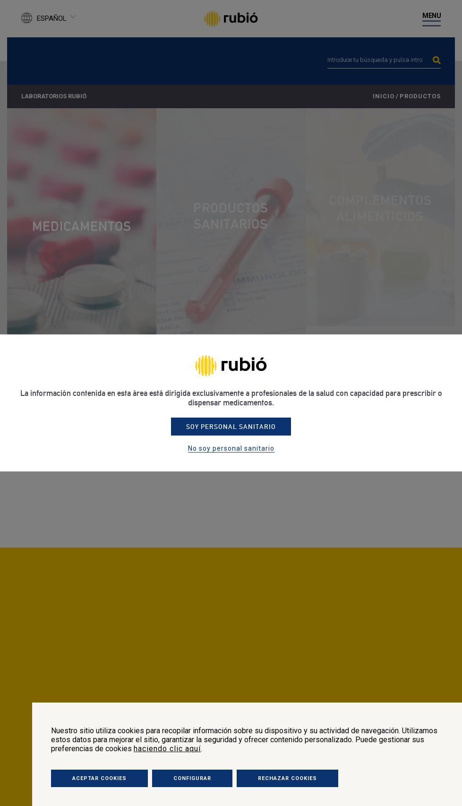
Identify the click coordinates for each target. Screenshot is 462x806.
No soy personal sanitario (231, 448)
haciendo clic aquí (167, 748)
